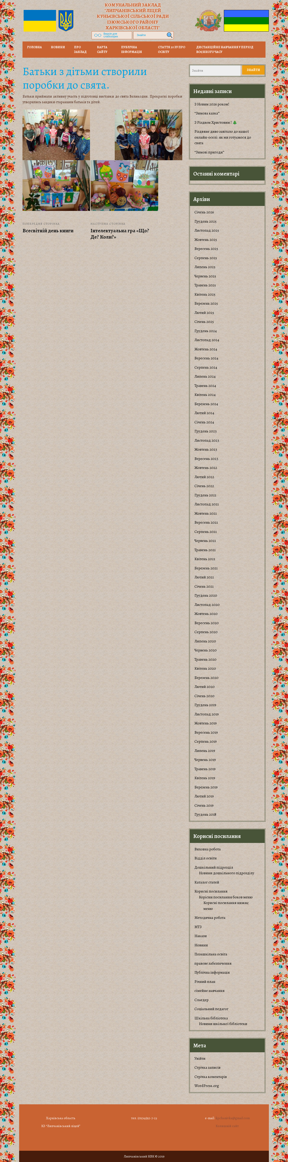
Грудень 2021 (205, 495)
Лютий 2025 (204, 312)
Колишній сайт (227, 1126)
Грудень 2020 (205, 595)
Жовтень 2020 (206, 613)
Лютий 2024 (204, 412)
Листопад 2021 (206, 504)
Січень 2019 (204, 805)
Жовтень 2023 (205, 449)
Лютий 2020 (204, 686)
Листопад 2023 (206, 440)
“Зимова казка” (207, 113)
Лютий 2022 (204, 476)
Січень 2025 (204, 321)
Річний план (204, 981)
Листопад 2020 (207, 604)
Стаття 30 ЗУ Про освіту (171, 49)
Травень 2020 (205, 659)
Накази (200, 935)
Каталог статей (206, 882)
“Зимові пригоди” (209, 152)
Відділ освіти (205, 858)
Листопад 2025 (206, 230)
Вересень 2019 (206, 732)
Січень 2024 (204, 422)
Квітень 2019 (204, 778)
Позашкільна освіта (210, 954)
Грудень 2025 (205, 221)
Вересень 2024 (206, 358)
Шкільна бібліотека (211, 1018)
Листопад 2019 (206, 714)
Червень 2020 (205, 650)
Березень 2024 (206, 403)
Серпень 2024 (205, 367)
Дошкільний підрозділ (213, 867)
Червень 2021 (205, 540)
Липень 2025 (204, 266)
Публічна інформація (131, 49)
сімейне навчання (209, 990)
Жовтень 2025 (205, 239)
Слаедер (201, 999)
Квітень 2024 (205, 394)
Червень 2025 (205, 276)
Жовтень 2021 (205, 513)
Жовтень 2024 (205, 349)
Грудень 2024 (205, 330)
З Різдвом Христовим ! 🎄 (215, 122)
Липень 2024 (205, 376)
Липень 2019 (204, 750)
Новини (201, 945)
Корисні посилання (210, 891)
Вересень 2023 (206, 458)
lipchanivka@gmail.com (233, 1118)
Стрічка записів (207, 1067)
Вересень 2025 (206, 248)
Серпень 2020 (206, 632)
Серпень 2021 (205, 531)
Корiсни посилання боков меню (226, 897)
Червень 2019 (205, 759)
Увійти (199, 1058)
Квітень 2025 (204, 294)
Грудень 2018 (205, 814)
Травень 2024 (205, 385)
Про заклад (80, 49)
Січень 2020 (204, 696)
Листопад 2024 (206, 339)
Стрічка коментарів (210, 1076)
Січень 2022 (204, 486)
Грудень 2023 (205, 431)
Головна (34, 47)
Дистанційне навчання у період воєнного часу (224, 49)
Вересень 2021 (206, 522)
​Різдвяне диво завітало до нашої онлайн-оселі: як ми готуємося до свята (222, 137)
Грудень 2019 (205, 705)
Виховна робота (207, 849)
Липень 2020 (205, 641)
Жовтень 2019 (205, 723)
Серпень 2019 (205, 741)
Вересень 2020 (206, 623)
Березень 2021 (206, 568)
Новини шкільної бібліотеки (223, 1023)
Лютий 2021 (204, 577)
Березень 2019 (206, 787)
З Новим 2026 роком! (211, 104)
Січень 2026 (204, 212)
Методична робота (209, 917)
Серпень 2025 (205, 257)
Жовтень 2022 (205, 467)
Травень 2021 (205, 549)
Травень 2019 (205, 769)
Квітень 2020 (205, 668)
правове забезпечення (213, 963)
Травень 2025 (205, 285)
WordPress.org (206, 1085)
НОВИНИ (58, 47)
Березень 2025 (206, 303)
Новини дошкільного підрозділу (226, 873)
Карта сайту (102, 49)
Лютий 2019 (204, 796)
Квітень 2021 (204, 559)
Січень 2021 (204, 586)
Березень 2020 (206, 677)
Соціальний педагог (211, 1008)
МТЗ (198, 926)
